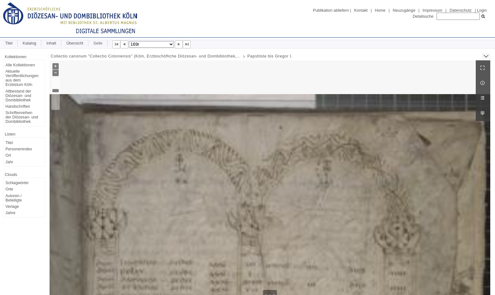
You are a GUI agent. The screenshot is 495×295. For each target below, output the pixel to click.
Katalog (29, 43)
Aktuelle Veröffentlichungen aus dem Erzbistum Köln (21, 78)
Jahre (10, 213)
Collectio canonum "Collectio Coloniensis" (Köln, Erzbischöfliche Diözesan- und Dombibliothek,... (146, 56)
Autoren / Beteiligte (13, 198)
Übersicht (74, 43)
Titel (8, 43)
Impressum (432, 10)
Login (482, 10)
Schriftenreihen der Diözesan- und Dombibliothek (21, 117)
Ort (8, 155)
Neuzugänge (404, 10)
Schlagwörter (17, 183)
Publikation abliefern (331, 10)
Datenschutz (461, 10)
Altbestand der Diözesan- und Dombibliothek (18, 95)
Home (380, 10)
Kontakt (361, 10)
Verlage (12, 206)
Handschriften (17, 106)
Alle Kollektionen (20, 65)
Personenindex (18, 149)
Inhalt (51, 43)
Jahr (9, 162)
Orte (9, 189)
